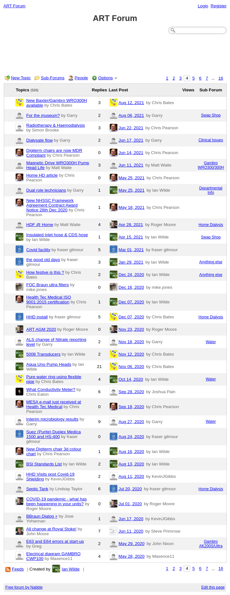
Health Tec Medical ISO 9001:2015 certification (48, 299)
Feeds (18, 569)
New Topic (21, 77)
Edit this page (213, 587)
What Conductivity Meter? (50, 389)
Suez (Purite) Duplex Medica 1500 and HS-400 (53, 434)
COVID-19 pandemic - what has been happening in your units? (56, 501)
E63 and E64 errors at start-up (55, 541)
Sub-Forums (52, 77)
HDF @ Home (39, 224)
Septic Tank (37, 488)
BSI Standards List (44, 464)
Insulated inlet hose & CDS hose (57, 234)
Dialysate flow (39, 140)
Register (218, 6)
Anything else (211, 262)
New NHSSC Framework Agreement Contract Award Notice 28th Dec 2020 (52, 205)
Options (105, 77)
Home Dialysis (210, 225)
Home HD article (42, 175)
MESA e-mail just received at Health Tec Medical (53, 404)
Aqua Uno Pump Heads (48, 364)
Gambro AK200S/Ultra (210, 543)
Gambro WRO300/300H (211, 165)
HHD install (37, 317)
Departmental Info (211, 190)
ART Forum (15, 6)
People (81, 77)
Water (211, 342)
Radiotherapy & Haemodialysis (55, 125)
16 (221, 78)
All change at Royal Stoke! (51, 529)
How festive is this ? (45, 272)
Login (203, 6)
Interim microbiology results (52, 419)
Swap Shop (211, 115)
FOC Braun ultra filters (47, 284)
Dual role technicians (46, 190)
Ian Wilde (70, 569)
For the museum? (43, 115)
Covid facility (38, 249)
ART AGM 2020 (41, 329)
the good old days (43, 259)
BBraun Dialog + (41, 516)
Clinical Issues (210, 140)
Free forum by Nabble (24, 587)
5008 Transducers (43, 354)
